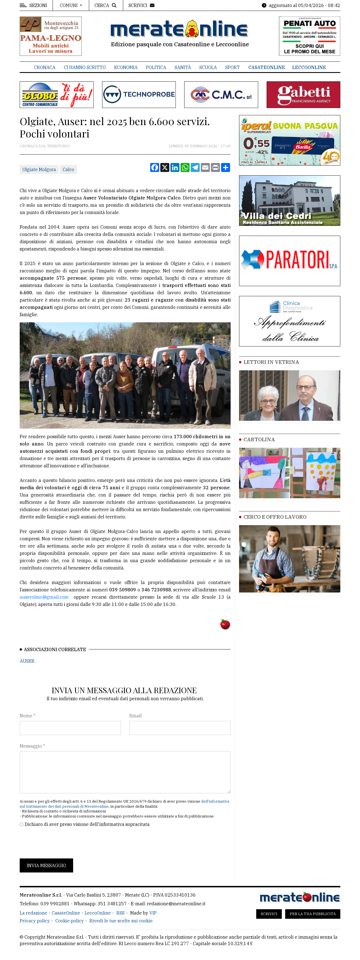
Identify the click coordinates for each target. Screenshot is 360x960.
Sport (232, 67)
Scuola (208, 67)
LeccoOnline (309, 67)
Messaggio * (32, 746)
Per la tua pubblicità (313, 913)
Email (135, 715)
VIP (153, 913)
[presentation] (62, 843)
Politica (156, 67)
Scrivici (269, 913)
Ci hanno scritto (85, 67)
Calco (68, 169)
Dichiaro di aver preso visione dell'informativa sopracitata (87, 824)
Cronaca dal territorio (45, 146)
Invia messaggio (46, 865)
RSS (120, 913)
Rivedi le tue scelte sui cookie (121, 921)
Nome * (27, 715)
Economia (126, 67)
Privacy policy (35, 921)
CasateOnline (266, 67)
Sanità (183, 67)
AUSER (27, 661)
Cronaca (44, 67)
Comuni (69, 5)
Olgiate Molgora (39, 169)
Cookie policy (69, 921)
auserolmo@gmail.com (44, 597)
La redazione (33, 913)
